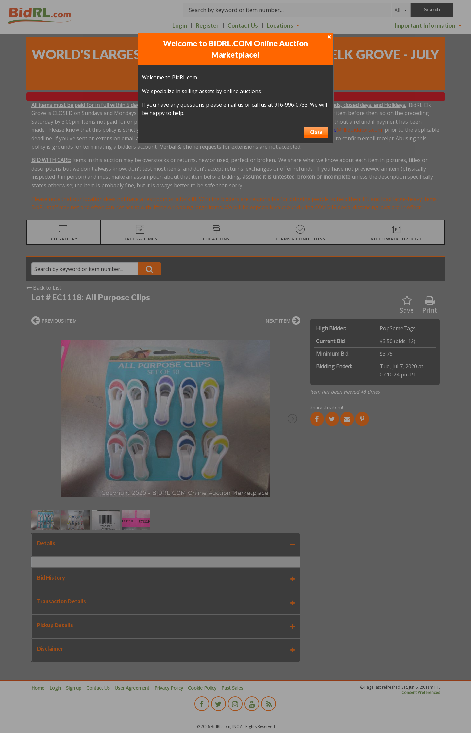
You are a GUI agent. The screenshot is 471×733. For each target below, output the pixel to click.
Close (316, 132)
